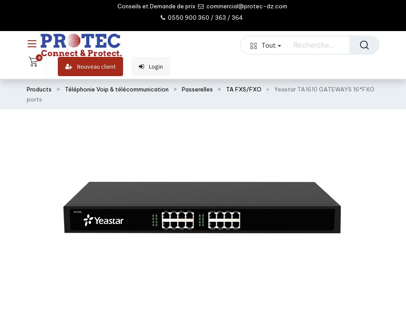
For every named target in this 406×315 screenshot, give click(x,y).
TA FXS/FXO (243, 89)
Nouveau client (90, 66)
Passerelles (197, 89)
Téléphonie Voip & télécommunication (117, 89)
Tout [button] (266, 45)
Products (39, 89)
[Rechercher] (364, 45)
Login (151, 66)
